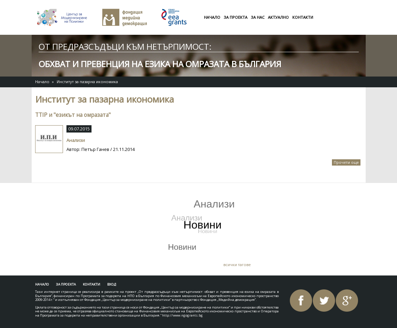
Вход (111, 284)
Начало (212, 17)
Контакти (302, 17)
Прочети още (347, 163)
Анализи (75, 140)
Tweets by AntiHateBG (69, 193)
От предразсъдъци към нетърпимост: (125, 46)
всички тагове (237, 264)
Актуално (278, 17)
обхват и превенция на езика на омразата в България (160, 64)
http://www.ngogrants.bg (182, 315)
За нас (257, 17)
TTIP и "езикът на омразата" (73, 115)
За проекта (235, 17)
